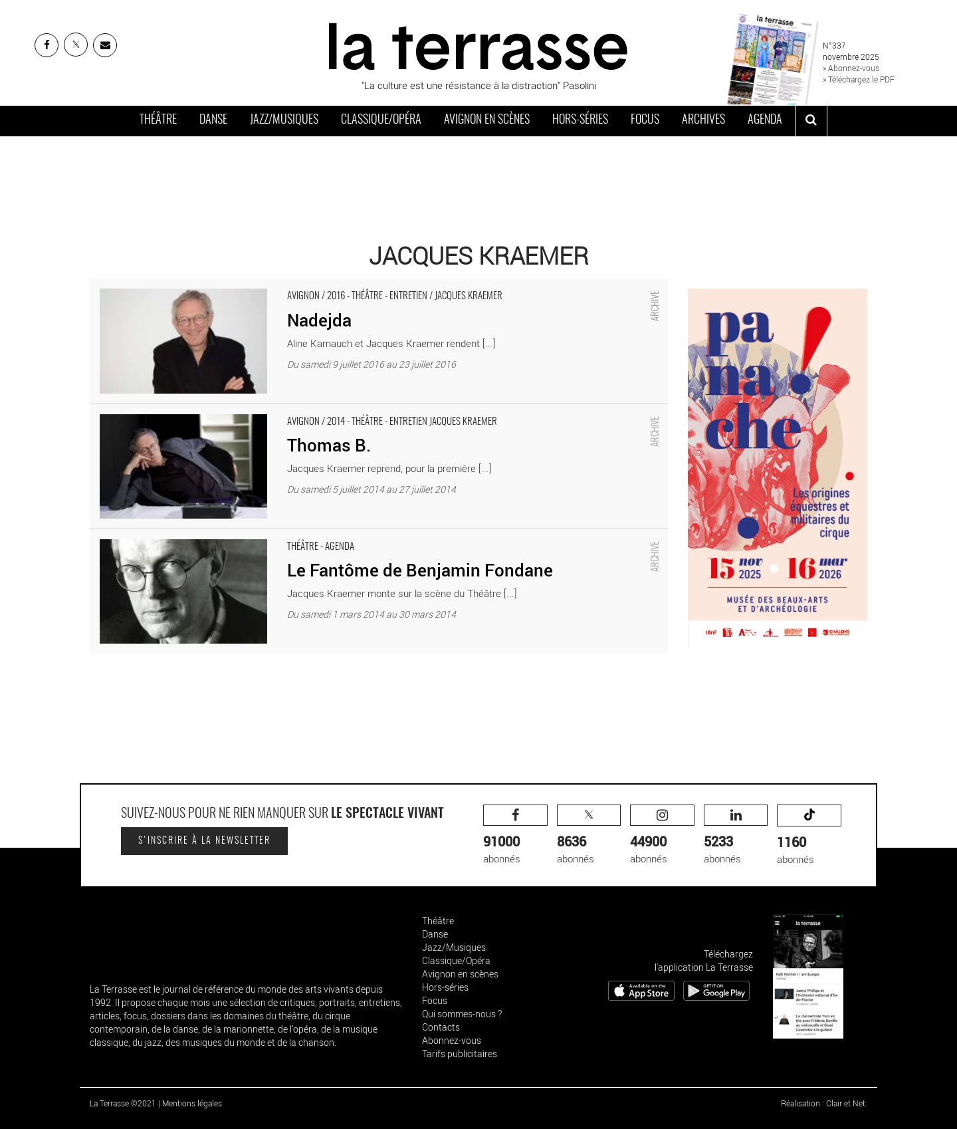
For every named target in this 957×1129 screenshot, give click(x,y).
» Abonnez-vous (851, 68)
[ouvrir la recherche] (811, 121)
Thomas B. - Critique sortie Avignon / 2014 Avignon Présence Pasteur (240, 411)
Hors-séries (580, 120)
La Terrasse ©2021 (123, 1103)
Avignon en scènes (487, 120)
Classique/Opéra (381, 120)
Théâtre (158, 120)
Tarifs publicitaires (459, 1053)
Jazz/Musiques (284, 120)
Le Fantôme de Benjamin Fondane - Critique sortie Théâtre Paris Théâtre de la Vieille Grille (285, 536)
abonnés (515, 835)
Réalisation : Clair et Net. (824, 1103)
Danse (213, 120)
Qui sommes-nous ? (462, 1013)
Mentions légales (192, 1103)
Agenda (765, 120)
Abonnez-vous (451, 1040)
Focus (645, 120)
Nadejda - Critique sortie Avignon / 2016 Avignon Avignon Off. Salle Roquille (252, 285)
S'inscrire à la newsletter (204, 841)
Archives (703, 120)
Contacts (441, 1027)
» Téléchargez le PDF (859, 79)
